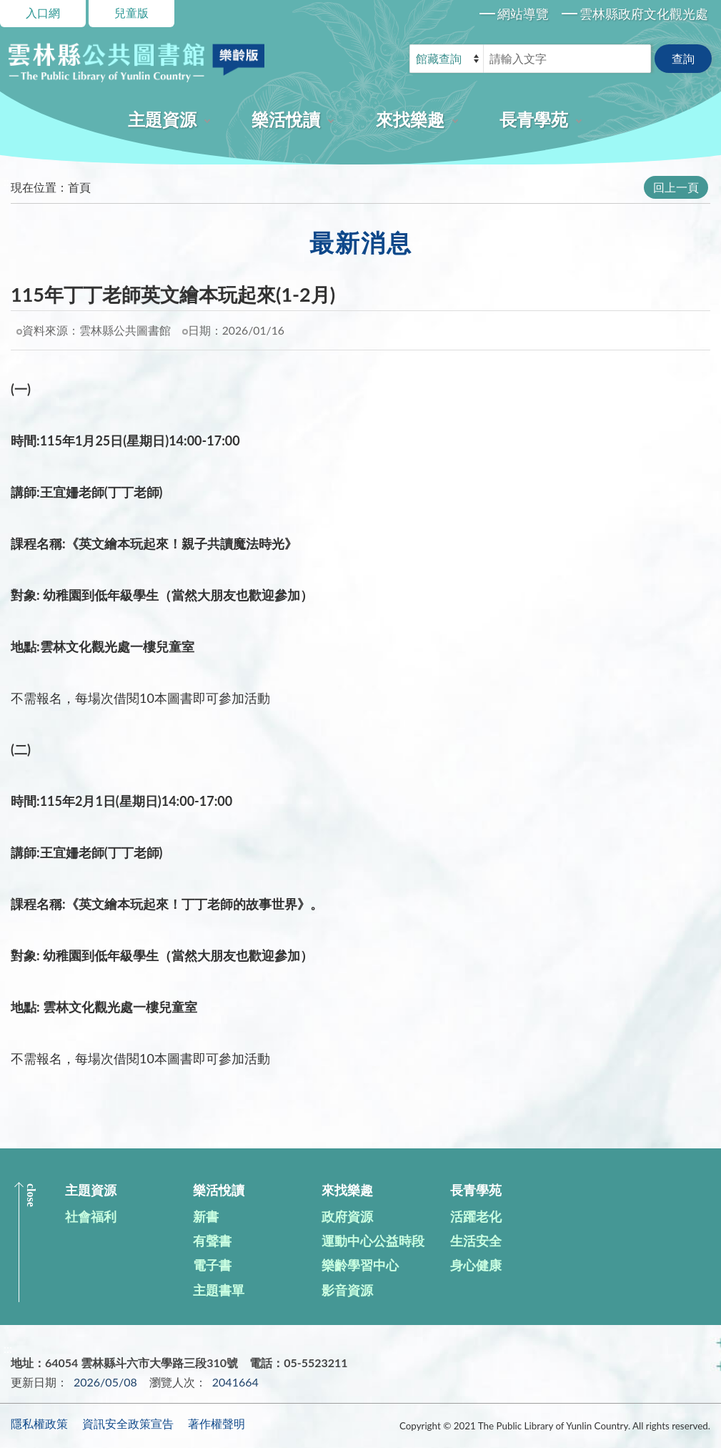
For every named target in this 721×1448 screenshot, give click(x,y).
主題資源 (162, 119)
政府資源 (347, 1216)
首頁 (79, 187)
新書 (206, 1216)
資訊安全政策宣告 (128, 1423)
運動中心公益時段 (373, 1240)
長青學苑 (533, 119)
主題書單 (218, 1290)
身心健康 (476, 1265)
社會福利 (90, 1216)
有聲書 (212, 1240)
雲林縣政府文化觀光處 (644, 13)
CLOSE (31, 1195)
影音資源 (347, 1290)
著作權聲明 (216, 1423)
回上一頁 (676, 187)
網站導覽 (523, 13)
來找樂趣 (410, 119)
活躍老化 (476, 1216)
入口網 (43, 12)
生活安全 (476, 1240)
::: (8, 181)
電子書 (212, 1265)
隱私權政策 (39, 1423)
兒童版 (131, 12)
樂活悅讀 (286, 119)
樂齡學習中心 (360, 1265)
